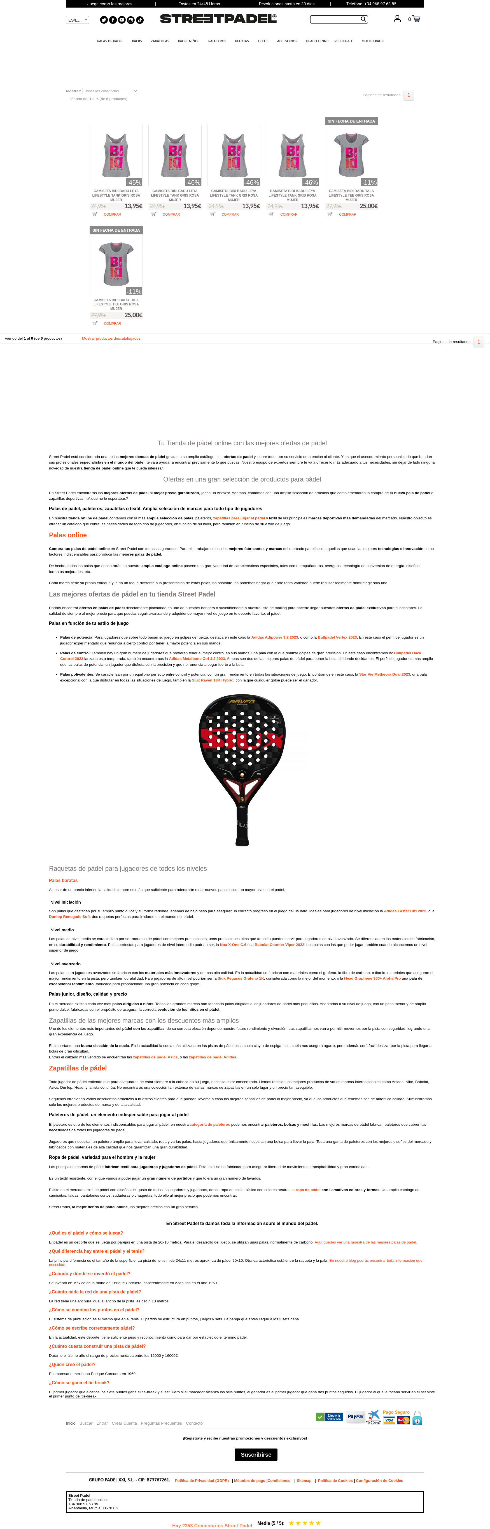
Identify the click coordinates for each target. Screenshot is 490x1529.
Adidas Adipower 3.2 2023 (274, 637)
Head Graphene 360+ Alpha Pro (372, 978)
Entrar (102, 1423)
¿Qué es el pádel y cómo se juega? (86, 1233)
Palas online (68, 535)
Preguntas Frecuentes (161, 1423)
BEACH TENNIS (317, 41)
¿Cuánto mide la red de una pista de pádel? (95, 1291)
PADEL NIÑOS (190, 41)
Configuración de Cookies (379, 1481)
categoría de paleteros (210, 1124)
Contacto (194, 1423)
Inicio (71, 1423)
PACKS (138, 41)
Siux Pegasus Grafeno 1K (241, 978)
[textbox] (77, 20)
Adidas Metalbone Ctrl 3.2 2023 (197, 659)
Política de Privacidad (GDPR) (202, 1481)
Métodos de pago (249, 1481)
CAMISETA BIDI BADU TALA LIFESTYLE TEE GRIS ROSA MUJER (351, 195)
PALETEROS (218, 41)
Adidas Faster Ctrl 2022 (405, 911)
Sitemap (304, 1481)
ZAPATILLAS (161, 41)
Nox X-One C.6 (233, 945)
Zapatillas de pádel (78, 1068)
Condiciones (278, 1481)
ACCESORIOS (288, 41)
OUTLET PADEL (375, 41)
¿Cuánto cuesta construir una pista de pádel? (97, 1346)
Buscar (86, 1423)
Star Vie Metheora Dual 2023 (384, 674)
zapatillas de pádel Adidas (212, 1057)
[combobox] (77, 20)
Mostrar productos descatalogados (111, 338)
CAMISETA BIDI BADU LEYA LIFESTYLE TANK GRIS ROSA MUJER (116, 195)
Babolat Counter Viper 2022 (279, 945)
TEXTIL (264, 41)
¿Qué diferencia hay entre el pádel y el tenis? (96, 1251)
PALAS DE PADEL (111, 41)
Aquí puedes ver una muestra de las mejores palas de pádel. (365, 1242)
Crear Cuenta (124, 1423)
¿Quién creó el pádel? (72, 1364)
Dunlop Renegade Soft (69, 917)
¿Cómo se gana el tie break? (79, 1382)
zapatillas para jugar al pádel (239, 518)
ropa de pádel (308, 1190)
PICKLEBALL (345, 41)
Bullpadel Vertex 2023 (337, 637)
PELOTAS (243, 41)
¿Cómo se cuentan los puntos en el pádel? (94, 1309)
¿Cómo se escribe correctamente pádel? (92, 1328)
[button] (106, 218)
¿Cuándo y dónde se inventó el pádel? (89, 1273)
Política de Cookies (335, 1481)
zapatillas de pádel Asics (155, 1057)
